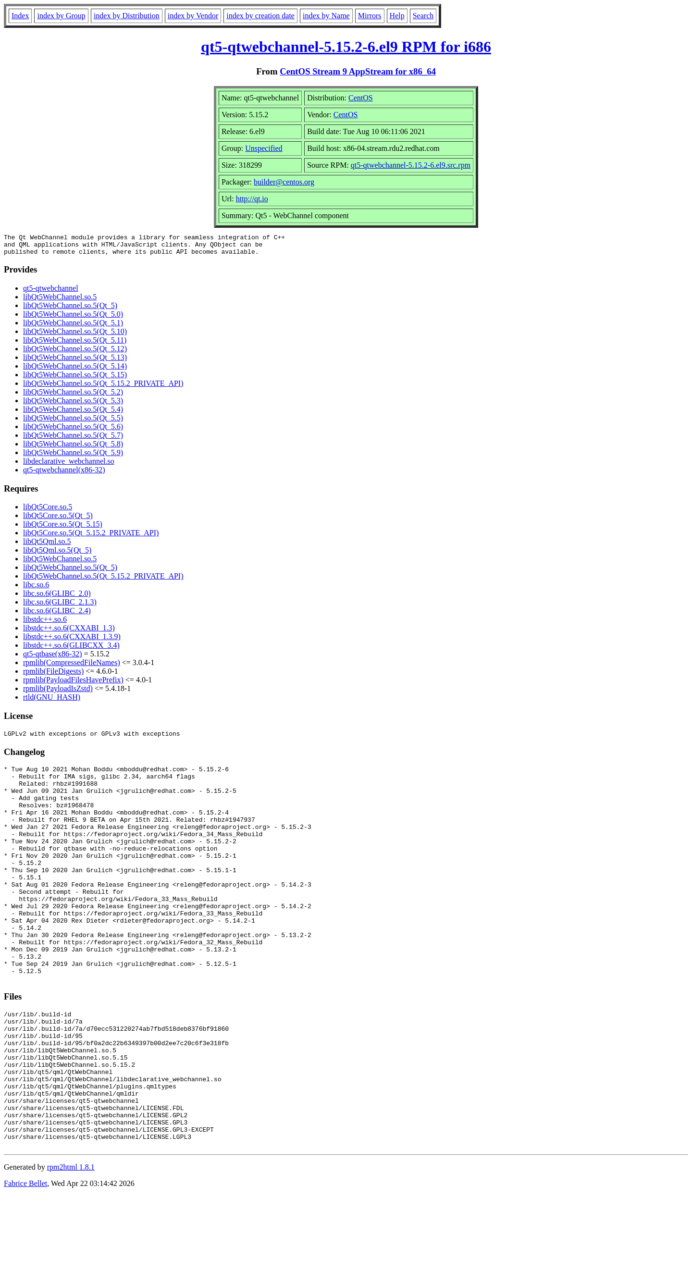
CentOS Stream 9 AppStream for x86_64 (358, 71)
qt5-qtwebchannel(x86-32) (64, 474)
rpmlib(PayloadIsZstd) (58, 693)
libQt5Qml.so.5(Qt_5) (57, 554)
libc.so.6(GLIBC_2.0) (57, 597)
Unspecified (263, 148)
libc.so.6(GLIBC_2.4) (57, 615)
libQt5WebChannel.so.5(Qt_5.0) (73, 318)
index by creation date (260, 16)
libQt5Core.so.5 (47, 511)
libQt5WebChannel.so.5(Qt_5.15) (75, 379)
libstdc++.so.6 (45, 623)
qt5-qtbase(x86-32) (52, 658)
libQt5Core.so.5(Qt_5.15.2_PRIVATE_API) (91, 537)
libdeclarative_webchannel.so (68, 465)
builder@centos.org (284, 182)
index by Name (326, 16)
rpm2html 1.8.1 (71, 1243)
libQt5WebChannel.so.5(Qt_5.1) (73, 327)
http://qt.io (252, 199)
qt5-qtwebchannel (50, 292)
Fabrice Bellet (25, 1260)
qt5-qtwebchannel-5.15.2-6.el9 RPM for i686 (346, 46)
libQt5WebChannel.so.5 (60, 301)
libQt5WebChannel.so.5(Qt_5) (70, 310)
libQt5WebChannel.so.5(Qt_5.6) (73, 431)
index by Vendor (193, 16)
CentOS (360, 98)
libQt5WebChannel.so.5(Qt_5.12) (75, 353)
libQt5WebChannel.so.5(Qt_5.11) (74, 344)
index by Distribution (127, 16)
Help (397, 16)
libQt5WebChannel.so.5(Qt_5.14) (75, 370)
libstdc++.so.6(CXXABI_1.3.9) (72, 641)
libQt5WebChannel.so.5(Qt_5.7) (73, 439)
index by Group (61, 16)
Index (20, 16)
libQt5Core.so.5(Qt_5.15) (62, 528)
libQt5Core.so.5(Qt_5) (58, 520)
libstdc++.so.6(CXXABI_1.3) (69, 632)
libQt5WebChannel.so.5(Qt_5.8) (73, 448)
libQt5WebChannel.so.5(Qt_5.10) (75, 336)
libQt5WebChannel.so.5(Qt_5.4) (73, 413)
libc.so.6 (36, 589)
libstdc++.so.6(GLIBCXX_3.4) (71, 649)
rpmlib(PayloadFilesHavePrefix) (73, 684)
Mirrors (370, 16)
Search (423, 16)
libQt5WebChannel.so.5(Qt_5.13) (75, 362)
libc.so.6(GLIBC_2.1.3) (60, 606)
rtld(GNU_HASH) (51, 701)
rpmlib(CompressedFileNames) (71, 667)
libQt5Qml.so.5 (47, 546)
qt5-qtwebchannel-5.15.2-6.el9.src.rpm (410, 165)
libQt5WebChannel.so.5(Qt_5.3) (73, 405)
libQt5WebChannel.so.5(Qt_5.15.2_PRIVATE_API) (103, 387)
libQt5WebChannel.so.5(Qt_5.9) (73, 457)
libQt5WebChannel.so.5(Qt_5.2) (73, 396)
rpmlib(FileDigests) (53, 675)
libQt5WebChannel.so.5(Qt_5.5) (73, 422)
